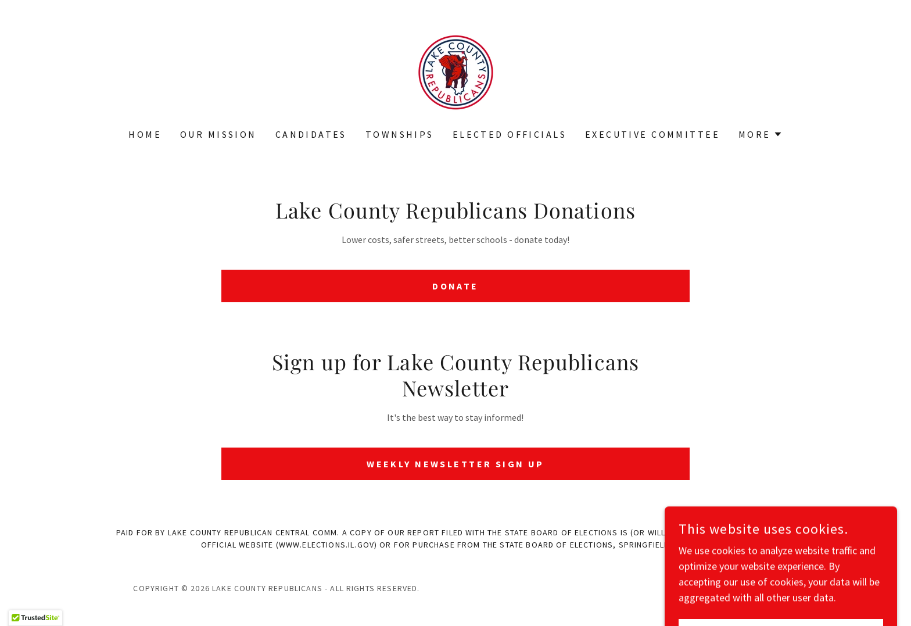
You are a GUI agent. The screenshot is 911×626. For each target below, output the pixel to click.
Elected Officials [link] (509, 134)
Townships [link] (399, 134)
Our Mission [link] (218, 134)
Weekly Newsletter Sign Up (455, 464)
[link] (455, 71)
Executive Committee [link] (652, 134)
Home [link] (145, 134)
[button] (760, 134)
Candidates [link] (311, 134)
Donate (455, 286)
